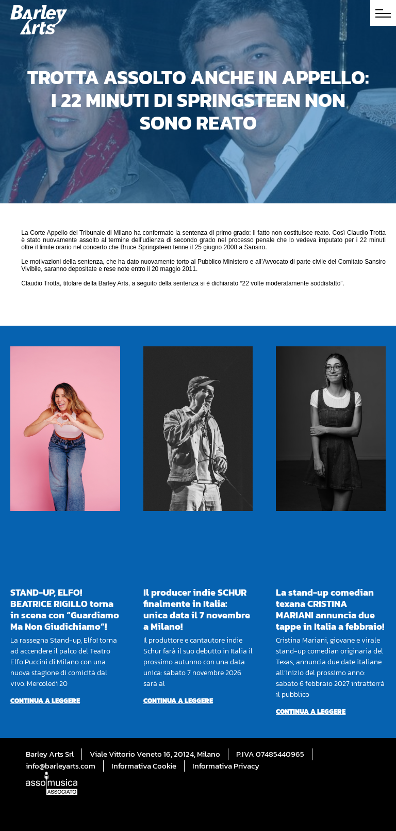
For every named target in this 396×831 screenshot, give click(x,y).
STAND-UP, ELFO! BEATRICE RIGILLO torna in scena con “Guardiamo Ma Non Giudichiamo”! (64, 609)
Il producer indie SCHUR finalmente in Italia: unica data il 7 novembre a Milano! (196, 609)
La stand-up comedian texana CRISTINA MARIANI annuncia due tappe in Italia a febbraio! (330, 609)
